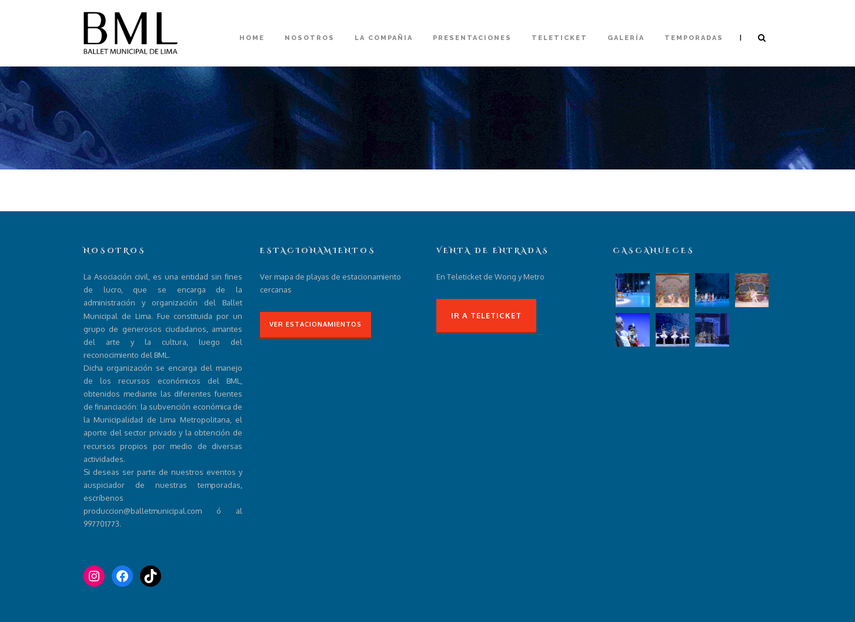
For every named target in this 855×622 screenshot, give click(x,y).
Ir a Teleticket (486, 315)
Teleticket (559, 38)
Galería (625, 38)
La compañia (384, 38)
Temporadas (693, 38)
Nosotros (310, 38)
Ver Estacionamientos (315, 324)
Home (252, 38)
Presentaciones (472, 38)
